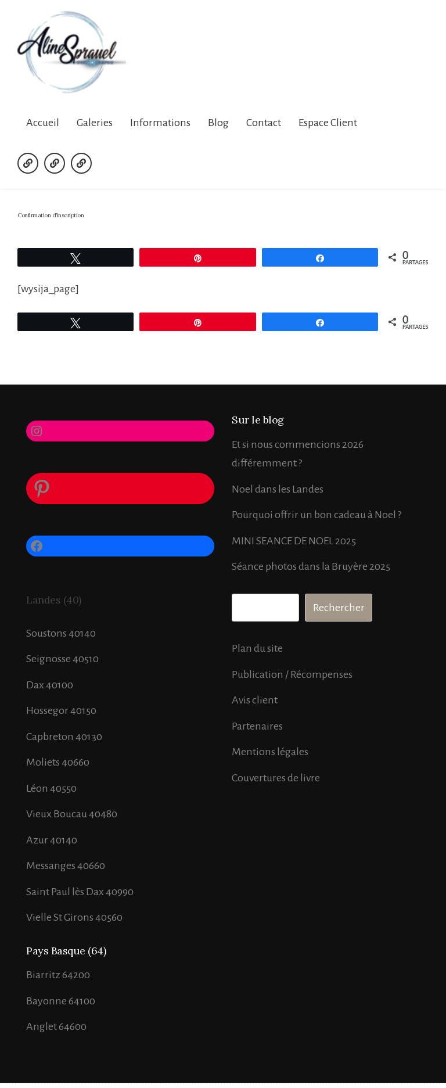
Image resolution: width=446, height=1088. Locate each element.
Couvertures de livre (276, 778)
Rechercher (339, 607)
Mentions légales (270, 751)
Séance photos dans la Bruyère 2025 (311, 566)
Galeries (95, 122)
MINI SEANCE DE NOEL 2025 (294, 541)
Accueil (42, 122)
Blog (218, 122)
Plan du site (257, 648)
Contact (263, 122)
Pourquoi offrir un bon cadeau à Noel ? (316, 514)
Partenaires (257, 726)
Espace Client (327, 122)
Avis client (255, 700)
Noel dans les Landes (277, 489)
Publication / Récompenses (292, 674)
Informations (160, 122)
